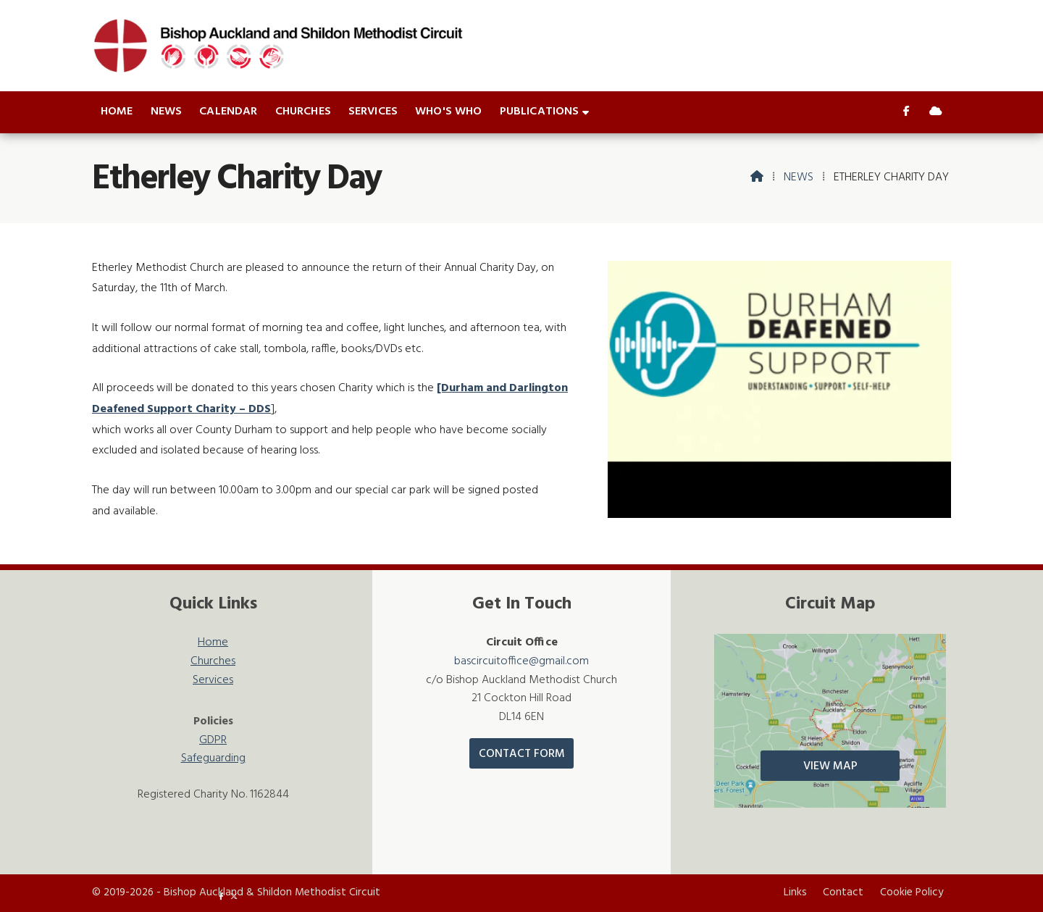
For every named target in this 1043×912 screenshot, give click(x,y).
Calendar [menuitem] (228, 111)
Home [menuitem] (117, 111)
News (798, 177)
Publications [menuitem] (539, 111)
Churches (212, 662)
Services (213, 681)
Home (213, 643)
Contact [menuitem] (843, 892)
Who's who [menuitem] (448, 111)
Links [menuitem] (795, 892)
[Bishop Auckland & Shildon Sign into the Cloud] (935, 112)
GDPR (213, 741)
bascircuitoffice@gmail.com (521, 661)
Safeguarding (213, 759)
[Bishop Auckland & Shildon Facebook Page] (906, 112)
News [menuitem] (167, 111)
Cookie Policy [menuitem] (911, 892)
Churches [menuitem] (303, 111)
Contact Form (522, 754)
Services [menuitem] (373, 111)
